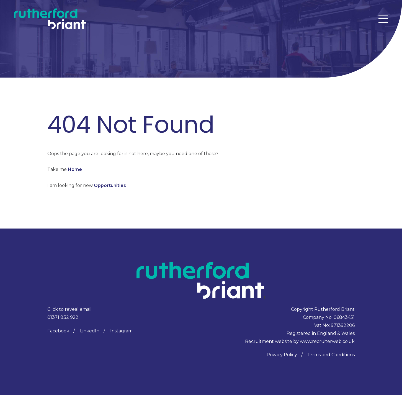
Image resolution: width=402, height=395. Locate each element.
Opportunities (110, 185)
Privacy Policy (282, 354)
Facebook (58, 331)
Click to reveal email (69, 309)
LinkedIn (89, 331)
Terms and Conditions (331, 354)
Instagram (121, 331)
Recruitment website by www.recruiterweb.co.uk (300, 341)
